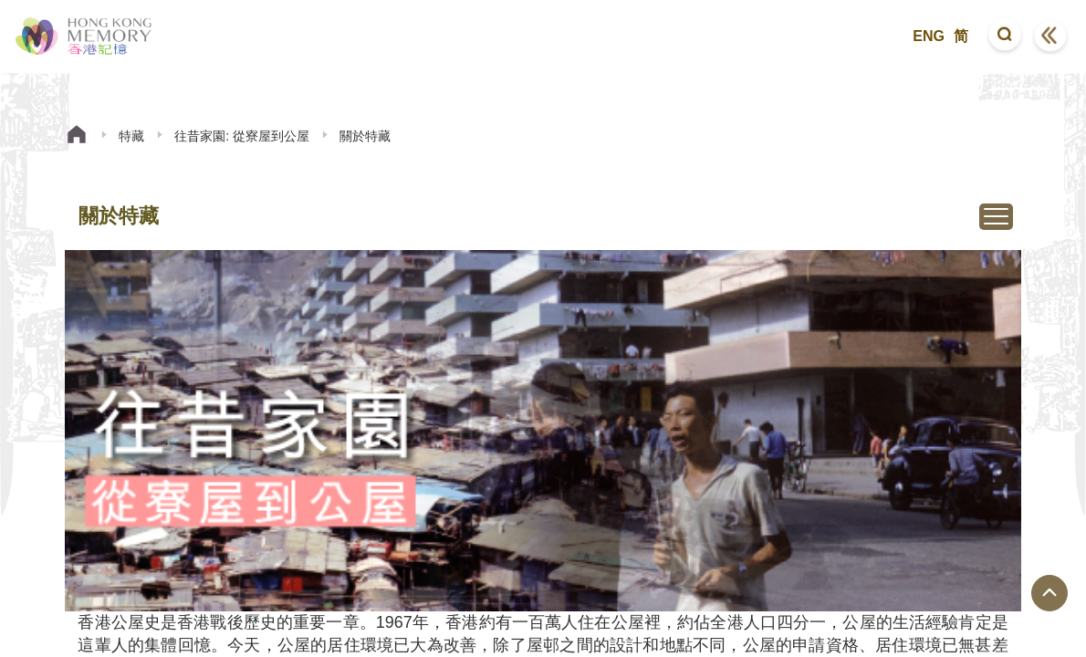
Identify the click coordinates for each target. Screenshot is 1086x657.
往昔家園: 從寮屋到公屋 (241, 136)
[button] (1005, 36)
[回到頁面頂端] (1049, 593)
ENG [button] (929, 36)
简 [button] (961, 36)
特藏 (131, 136)
